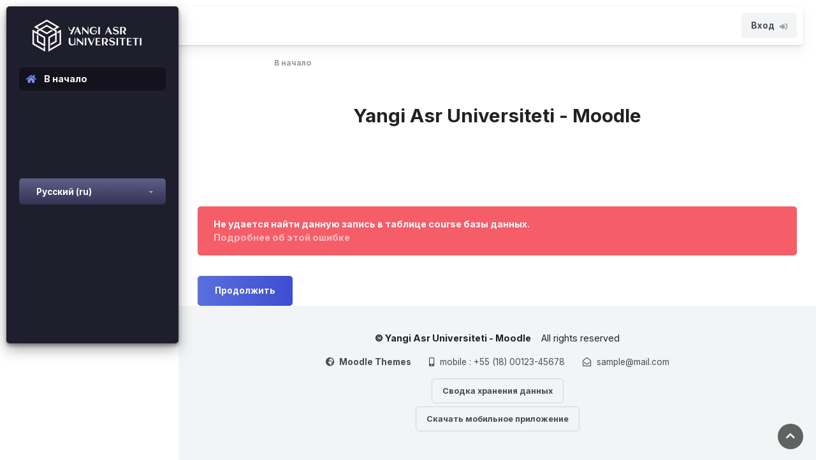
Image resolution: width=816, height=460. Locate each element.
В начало (292, 63)
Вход (769, 25)
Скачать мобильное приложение (497, 419)
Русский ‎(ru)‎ (64, 192)
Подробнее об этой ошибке (282, 237)
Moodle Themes (375, 362)
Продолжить (245, 290)
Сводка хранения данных (497, 391)
